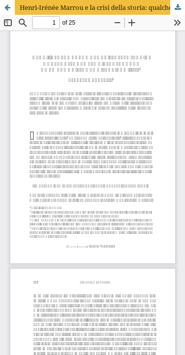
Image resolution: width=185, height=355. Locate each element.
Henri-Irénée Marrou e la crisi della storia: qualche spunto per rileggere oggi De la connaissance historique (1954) (102, 7)
